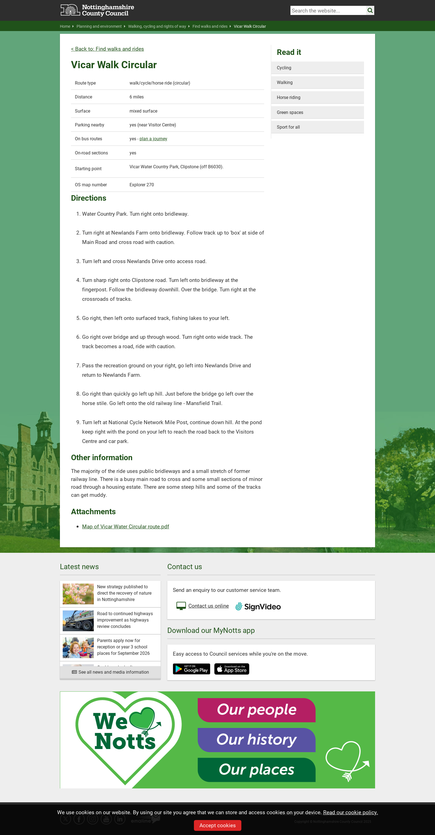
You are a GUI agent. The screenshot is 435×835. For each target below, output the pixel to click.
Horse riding (288, 97)
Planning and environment (101, 26)
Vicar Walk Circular (250, 26)
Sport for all (288, 127)
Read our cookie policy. (350, 812)
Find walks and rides (212, 26)
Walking (285, 82)
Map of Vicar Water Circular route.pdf (125, 526)
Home (67, 26)
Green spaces (290, 112)
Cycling (284, 67)
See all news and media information (110, 672)
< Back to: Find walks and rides (107, 48)
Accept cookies (217, 825)
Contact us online (202, 606)
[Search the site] (370, 10)
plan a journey (153, 138)
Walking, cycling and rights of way (159, 26)
